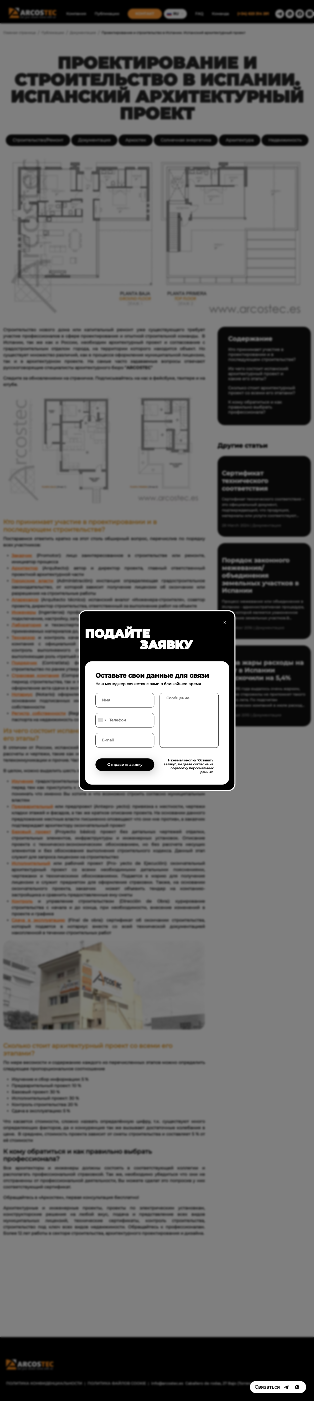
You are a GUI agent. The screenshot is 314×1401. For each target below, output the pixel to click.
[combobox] (102, 720)
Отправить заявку (124, 764)
